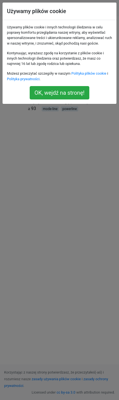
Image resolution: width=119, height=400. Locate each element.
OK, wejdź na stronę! (59, 92)
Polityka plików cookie (88, 73)
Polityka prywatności (23, 79)
